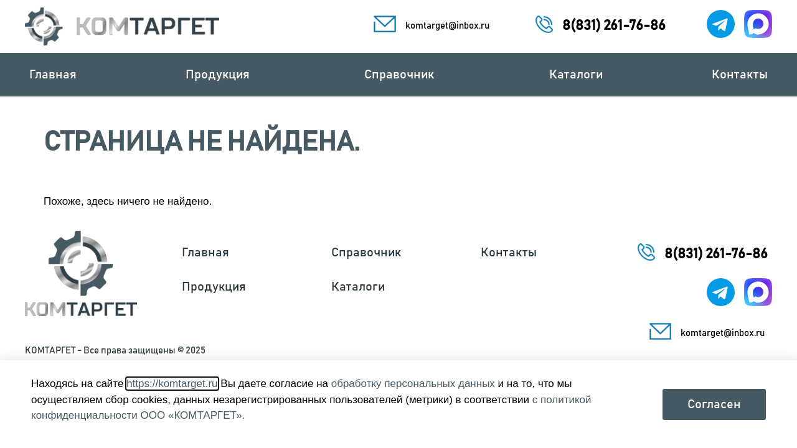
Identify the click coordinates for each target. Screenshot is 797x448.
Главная (53, 74)
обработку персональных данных (413, 384)
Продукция (221, 74)
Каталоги (576, 74)
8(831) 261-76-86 (614, 26)
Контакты (740, 74)
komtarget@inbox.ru (447, 25)
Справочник (402, 74)
